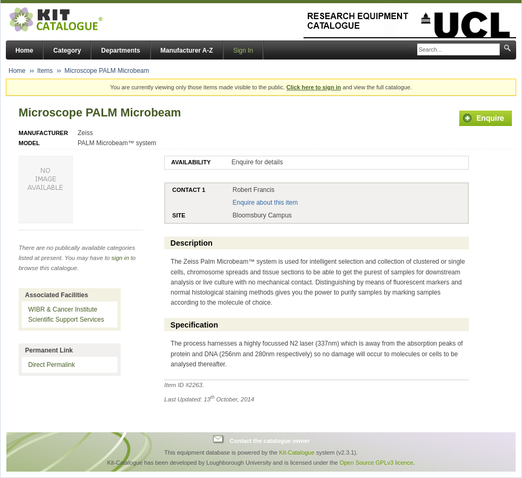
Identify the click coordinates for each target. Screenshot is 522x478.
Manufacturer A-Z (187, 50)
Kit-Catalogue (297, 452)
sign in (120, 258)
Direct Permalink (51, 364)
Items (45, 70)
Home (24, 50)
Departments (120, 50)
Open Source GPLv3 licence (377, 462)
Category (67, 50)
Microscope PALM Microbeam (106, 70)
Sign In (243, 50)
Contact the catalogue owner (269, 441)
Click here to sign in (314, 87)
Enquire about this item (265, 202)
